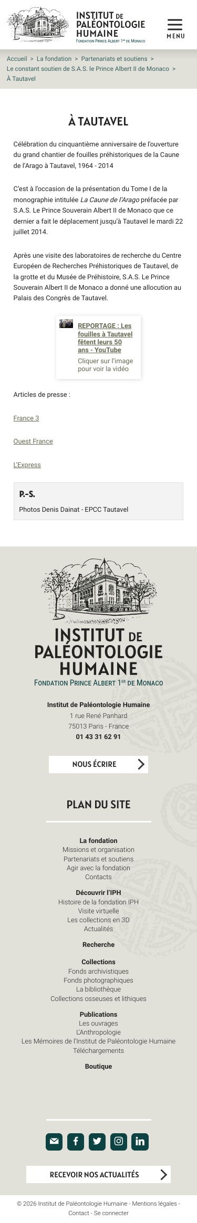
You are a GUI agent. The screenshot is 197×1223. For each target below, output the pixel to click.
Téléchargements (98, 1050)
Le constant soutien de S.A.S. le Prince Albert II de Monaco (88, 69)
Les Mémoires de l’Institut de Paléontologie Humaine (98, 1041)
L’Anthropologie (98, 1032)
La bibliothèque (98, 989)
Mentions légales (154, 1204)
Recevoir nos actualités (94, 1175)
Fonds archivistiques (98, 971)
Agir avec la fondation (98, 867)
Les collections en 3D (98, 919)
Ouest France (33, 441)
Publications (99, 1014)
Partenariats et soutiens (114, 59)
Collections (98, 961)
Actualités (98, 928)
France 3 (26, 418)
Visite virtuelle (98, 910)
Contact (78, 1213)
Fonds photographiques (98, 980)
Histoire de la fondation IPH (98, 901)
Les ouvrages (98, 1023)
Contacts (98, 876)
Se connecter (111, 1213)
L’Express (27, 464)
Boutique (98, 1066)
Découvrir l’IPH (98, 892)
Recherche (98, 944)
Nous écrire (94, 764)
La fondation (54, 59)
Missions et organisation (98, 849)
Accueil (17, 59)
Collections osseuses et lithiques (98, 998)
